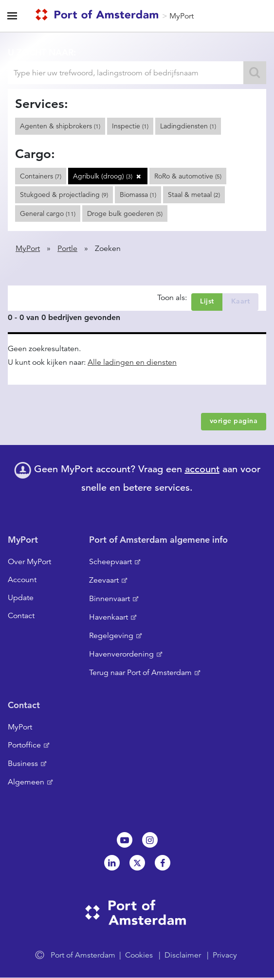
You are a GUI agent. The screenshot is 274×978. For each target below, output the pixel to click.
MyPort (181, 16)
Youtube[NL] (124, 840)
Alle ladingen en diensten (132, 362)
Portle (67, 248)
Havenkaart (108, 617)
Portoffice (24, 745)
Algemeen (26, 782)
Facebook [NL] (162, 863)
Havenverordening (121, 654)
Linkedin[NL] (112, 863)
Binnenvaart (109, 599)
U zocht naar (40, 52)
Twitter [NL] (137, 863)
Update (21, 598)
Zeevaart (104, 580)
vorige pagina (234, 420)
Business (23, 763)
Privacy (225, 955)
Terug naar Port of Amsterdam (140, 672)
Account (22, 580)
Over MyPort (29, 562)
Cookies (139, 955)
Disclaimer (182, 955)
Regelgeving (111, 635)
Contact (21, 616)
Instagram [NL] (150, 840)
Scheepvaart (110, 562)
